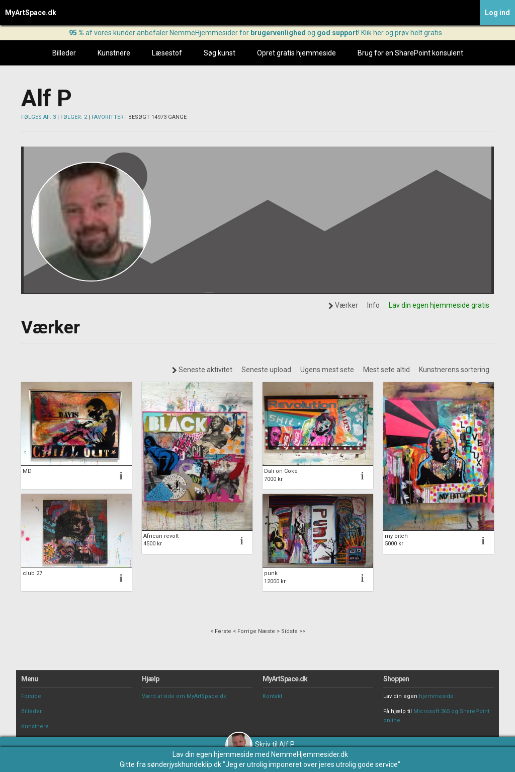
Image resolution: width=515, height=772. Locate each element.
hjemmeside (436, 696)
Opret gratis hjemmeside (296, 53)
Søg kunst (219, 53)
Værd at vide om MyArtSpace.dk (184, 696)
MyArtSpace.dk (30, 13)
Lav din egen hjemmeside (213, 754)
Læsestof (167, 53)
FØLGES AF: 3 (38, 117)
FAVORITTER (108, 117)
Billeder (64, 53)
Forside (31, 696)
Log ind (497, 13)
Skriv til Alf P (260, 744)
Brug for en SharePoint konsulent (410, 53)
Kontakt (272, 696)
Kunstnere (114, 53)
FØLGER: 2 (73, 117)
